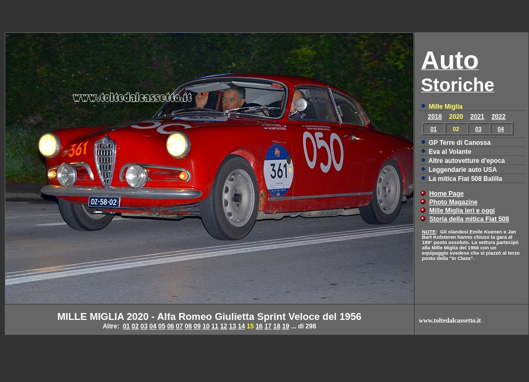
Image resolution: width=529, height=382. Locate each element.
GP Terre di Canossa (460, 142)
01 (433, 129)
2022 (498, 116)
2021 (477, 116)
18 (277, 326)
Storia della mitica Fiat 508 (469, 219)
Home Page (446, 193)
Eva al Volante (450, 151)
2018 (435, 116)
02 (134, 326)
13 (232, 326)
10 (205, 326)
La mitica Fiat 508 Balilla (465, 179)
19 (285, 326)
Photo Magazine (453, 202)
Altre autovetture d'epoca (466, 160)
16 (258, 326)
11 (214, 326)
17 (267, 326)
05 (161, 326)
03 (478, 129)
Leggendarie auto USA (463, 169)
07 (179, 326)
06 (170, 326)
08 (188, 326)
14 (241, 326)
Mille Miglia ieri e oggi (462, 210)
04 (501, 129)
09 (196, 326)
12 (223, 326)
